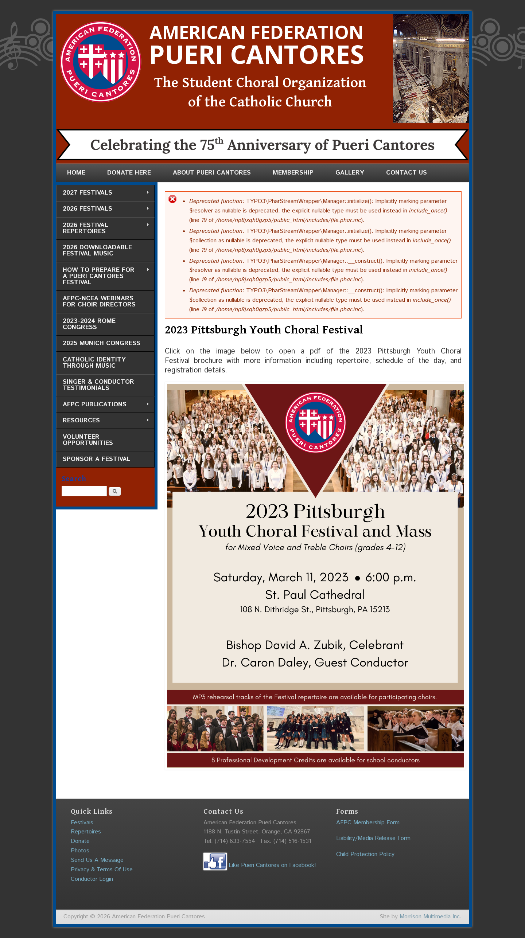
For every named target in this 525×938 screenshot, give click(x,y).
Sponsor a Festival (97, 459)
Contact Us (406, 172)
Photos (80, 851)
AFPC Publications (102, 404)
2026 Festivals (102, 209)
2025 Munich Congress (101, 343)
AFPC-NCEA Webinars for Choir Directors (99, 301)
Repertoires (86, 832)
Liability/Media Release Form (373, 838)
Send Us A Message (97, 860)
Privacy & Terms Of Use (102, 869)
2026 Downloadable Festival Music (97, 250)
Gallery (349, 172)
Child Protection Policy (365, 854)
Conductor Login (92, 879)
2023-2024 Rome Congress (89, 324)
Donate (80, 841)
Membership (293, 172)
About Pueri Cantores (212, 172)
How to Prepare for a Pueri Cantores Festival (102, 276)
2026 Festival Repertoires (102, 228)
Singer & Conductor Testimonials (98, 385)
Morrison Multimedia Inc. (431, 916)
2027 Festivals (102, 193)
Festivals (82, 822)
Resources (102, 420)
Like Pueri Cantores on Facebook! (259, 865)
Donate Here (129, 172)
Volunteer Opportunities (88, 440)
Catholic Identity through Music (94, 362)
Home (76, 172)
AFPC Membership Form (368, 822)
